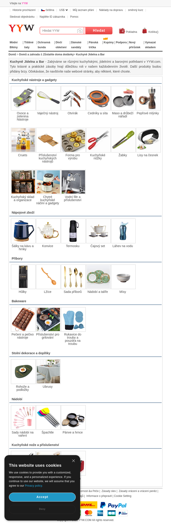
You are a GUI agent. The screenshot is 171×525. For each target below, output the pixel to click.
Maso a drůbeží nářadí (123, 115)
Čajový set (97, 246)
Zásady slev (109, 491)
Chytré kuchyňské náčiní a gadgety (47, 200)
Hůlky (22, 291)
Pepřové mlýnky (148, 113)
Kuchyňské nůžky (97, 157)
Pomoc (74, 16)
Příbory (17, 258)
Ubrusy (48, 386)
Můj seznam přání (83, 10)
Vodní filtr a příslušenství (72, 198)
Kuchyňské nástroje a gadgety (34, 80)
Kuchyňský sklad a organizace (22, 198)
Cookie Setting (122, 496)
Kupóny (109, 42)
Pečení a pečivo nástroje (23, 336)
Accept (42, 497)
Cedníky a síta (98, 113)
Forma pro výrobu (72, 157)
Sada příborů (73, 291)
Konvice (47, 246)
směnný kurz (135, 10)
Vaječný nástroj (47, 113)
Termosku (72, 246)
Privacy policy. (34, 485)
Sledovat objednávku (22, 16)
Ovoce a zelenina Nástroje (22, 116)
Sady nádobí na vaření (23, 434)
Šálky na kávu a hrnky (23, 247)
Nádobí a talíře (98, 291)
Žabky (122, 155)
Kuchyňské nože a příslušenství (35, 445)
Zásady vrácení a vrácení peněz (138, 491)
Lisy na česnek (147, 155)
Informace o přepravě (99, 496)
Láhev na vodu (122, 246)
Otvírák (73, 113)
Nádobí (17, 399)
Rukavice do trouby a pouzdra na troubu (72, 339)
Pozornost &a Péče (87, 491)
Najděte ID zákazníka (52, 16)
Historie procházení (24, 10)
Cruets (22, 155)
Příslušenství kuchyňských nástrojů (48, 158)
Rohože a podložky (22, 388)
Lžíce (47, 291)
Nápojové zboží (23, 212)
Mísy (122, 291)
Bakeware (19, 301)
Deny (42, 509)
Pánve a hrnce (73, 432)
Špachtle (48, 432)
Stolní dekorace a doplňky (31, 353)
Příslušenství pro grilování (47, 336)
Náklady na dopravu (111, 10)
